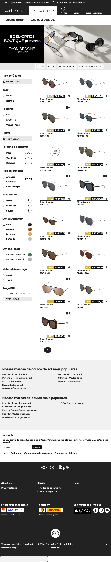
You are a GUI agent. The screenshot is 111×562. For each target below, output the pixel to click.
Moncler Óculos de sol (69, 381)
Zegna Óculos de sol (12, 385)
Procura (63, 13)
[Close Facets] (17, 66)
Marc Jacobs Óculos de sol (15, 374)
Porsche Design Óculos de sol (17, 378)
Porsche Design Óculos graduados (19, 410)
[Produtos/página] (90, 66)
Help (76, 483)
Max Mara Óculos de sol (70, 374)
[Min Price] (11, 293)
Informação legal (9, 548)
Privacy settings (9, 488)
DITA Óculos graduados (72, 403)
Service (41, 483)
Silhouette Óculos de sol (70, 378)
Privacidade (28, 544)
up (107, 544)
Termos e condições (11, 544)
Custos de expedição (47, 491)
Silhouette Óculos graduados (16, 406)
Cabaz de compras (94, 13)
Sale (6, 115)
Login (76, 13)
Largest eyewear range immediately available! (28, 2)
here (77, 453)
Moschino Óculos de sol (14, 388)
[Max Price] (23, 293)
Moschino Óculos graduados (16, 417)
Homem (8, 101)
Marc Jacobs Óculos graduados (17, 403)
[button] (14, 10)
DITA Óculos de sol (11, 381)
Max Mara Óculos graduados (16, 414)
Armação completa (17, 179)
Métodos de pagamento (49, 488)
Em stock (9, 120)
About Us (6, 483)
